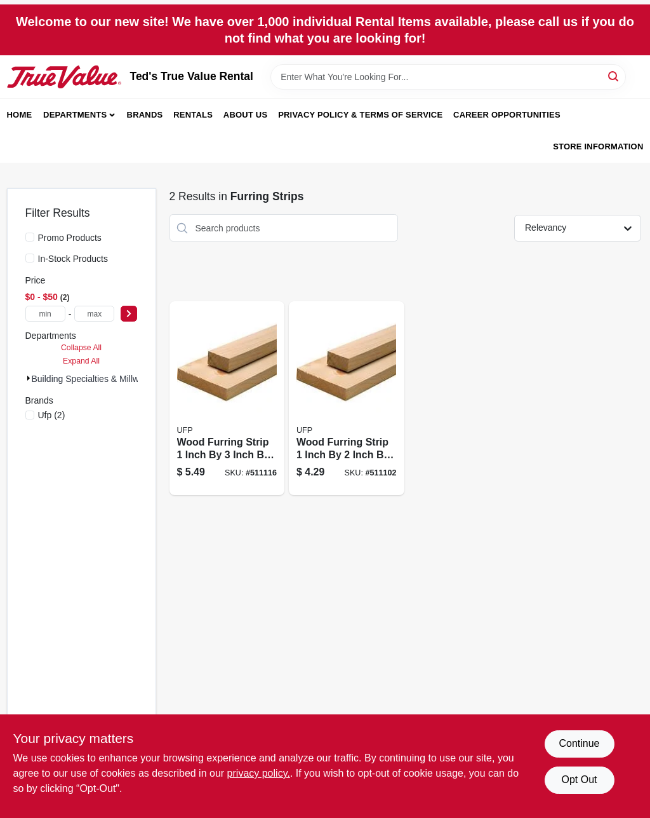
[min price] (45, 314)
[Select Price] (129, 314)
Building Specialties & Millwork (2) (98, 379)
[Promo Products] (29, 237)
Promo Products (70, 238)
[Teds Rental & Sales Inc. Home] (64, 76)
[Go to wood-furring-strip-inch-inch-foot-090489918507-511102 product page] (346, 398)
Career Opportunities (506, 114)
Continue (579, 743)
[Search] (614, 75)
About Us (245, 114)
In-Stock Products (73, 259)
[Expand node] (28, 378)
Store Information (598, 146)
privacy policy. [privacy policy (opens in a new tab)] (258, 773)
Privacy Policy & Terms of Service (360, 114)
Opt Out (579, 779)
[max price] (94, 314)
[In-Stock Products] (29, 258)
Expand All (81, 361)
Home (19, 114)
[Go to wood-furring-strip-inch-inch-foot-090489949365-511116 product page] (227, 398)
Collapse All (81, 347)
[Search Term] (448, 77)
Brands (145, 114)
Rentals (193, 114)
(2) (51, 415)
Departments (75, 114)
